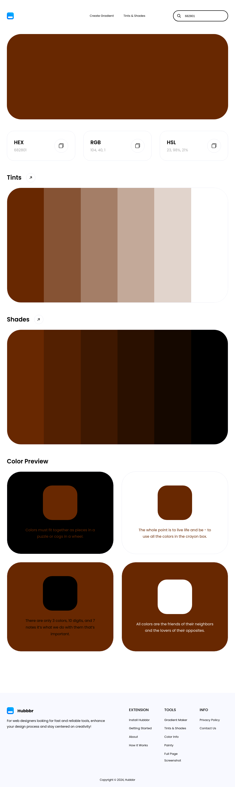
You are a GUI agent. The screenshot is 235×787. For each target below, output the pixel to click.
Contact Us (208, 728)
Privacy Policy (210, 720)
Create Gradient (102, 16)
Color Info (171, 737)
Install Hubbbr (139, 720)
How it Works (138, 745)
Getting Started (140, 728)
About (133, 737)
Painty (168, 745)
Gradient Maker (175, 720)
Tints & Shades (134, 16)
